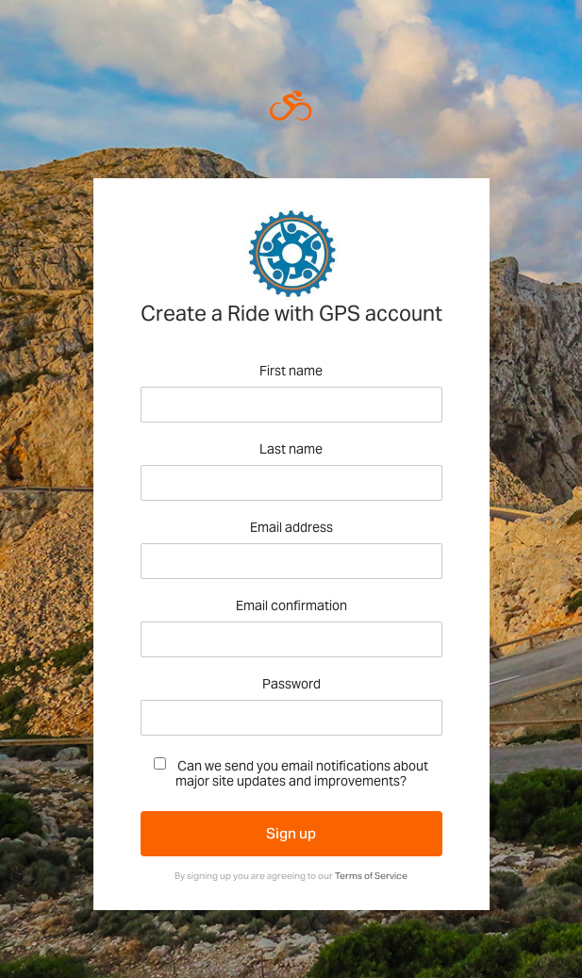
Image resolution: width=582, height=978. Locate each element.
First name (291, 371)
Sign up (291, 833)
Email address (291, 528)
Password (291, 684)
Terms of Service (371, 876)
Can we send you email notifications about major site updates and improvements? (291, 773)
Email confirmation (291, 606)
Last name (291, 449)
